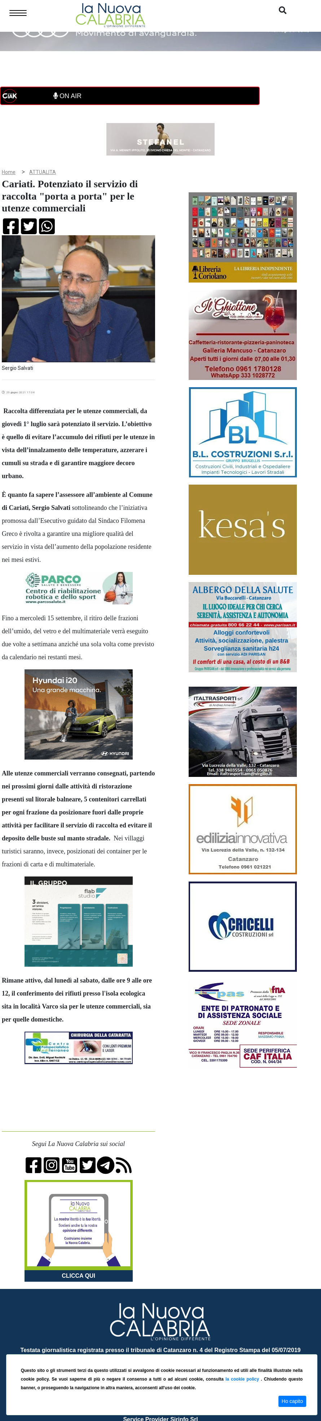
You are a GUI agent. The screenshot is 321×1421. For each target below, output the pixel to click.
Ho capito (292, 1401)
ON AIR (67, 96)
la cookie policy (243, 1379)
